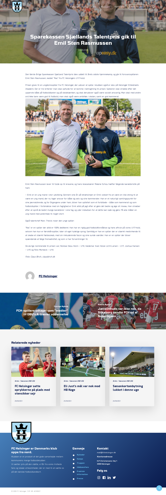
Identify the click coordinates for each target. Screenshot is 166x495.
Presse (80, 479)
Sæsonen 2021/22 (28, 381)
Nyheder (81, 455)
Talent (84, 29)
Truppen (81, 463)
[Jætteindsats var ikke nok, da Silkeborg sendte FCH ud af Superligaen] (124, 311)
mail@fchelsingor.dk (106, 453)
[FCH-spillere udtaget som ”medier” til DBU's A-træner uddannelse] (41, 311)
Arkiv (74, 29)
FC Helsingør (48, 276)
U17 (92, 29)
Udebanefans (83, 467)
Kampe (80, 459)
